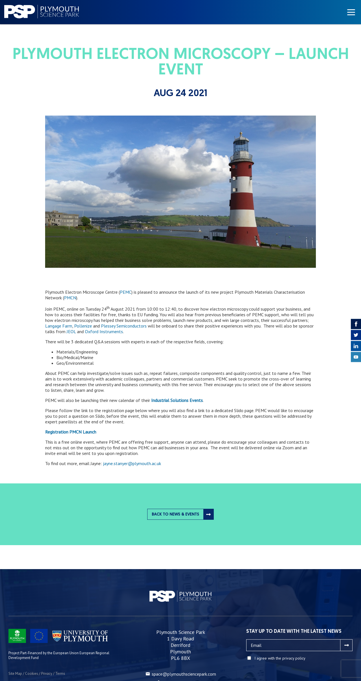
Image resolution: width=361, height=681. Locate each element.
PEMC (125, 292)
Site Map (15, 673)
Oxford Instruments (104, 331)
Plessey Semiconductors (124, 326)
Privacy (46, 673)
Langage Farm (58, 326)
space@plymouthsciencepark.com (184, 674)
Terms (60, 673)
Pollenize (83, 326)
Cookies (31, 673)
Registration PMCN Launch (70, 432)
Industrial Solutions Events (177, 400)
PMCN (70, 297)
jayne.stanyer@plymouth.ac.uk (132, 463)
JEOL (71, 331)
